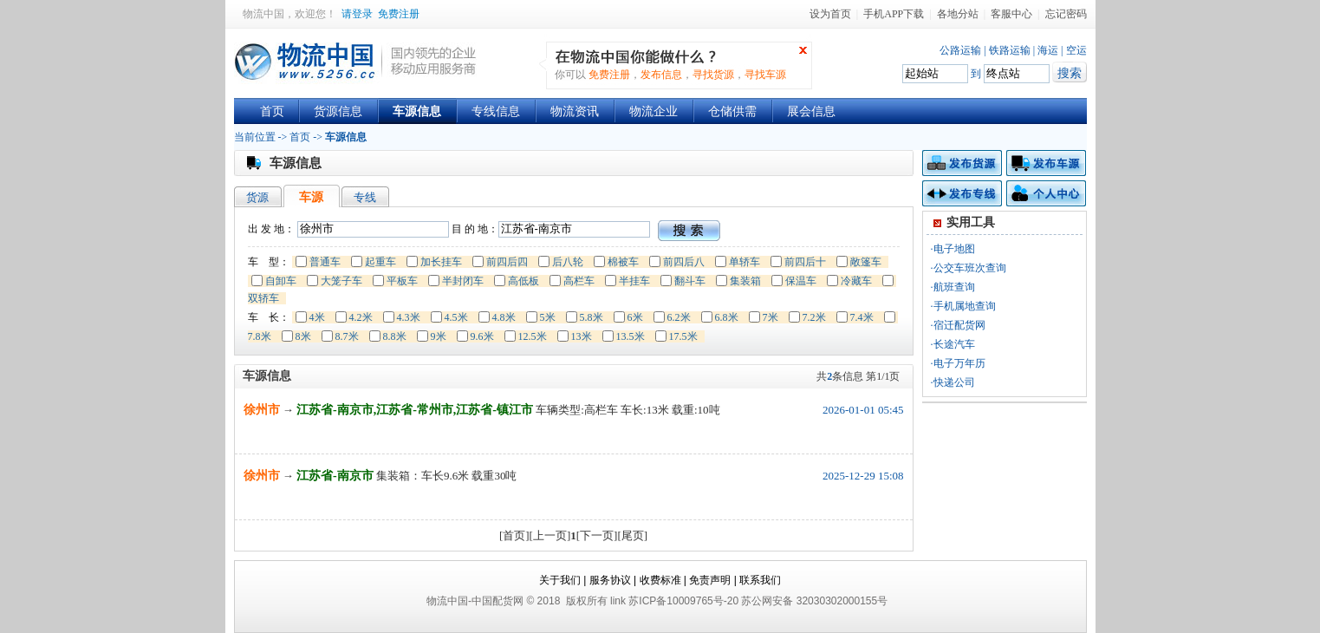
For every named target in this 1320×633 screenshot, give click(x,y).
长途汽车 (954, 344)
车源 (311, 197)
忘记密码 (1066, 14)
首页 (272, 111)
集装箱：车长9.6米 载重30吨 (446, 475)
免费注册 (398, 14)
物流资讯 (574, 111)
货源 (257, 197)
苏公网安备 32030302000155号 (814, 601)
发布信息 (661, 75)
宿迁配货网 (959, 325)
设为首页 (830, 14)
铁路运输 (1010, 50)
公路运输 (960, 50)
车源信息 (417, 111)
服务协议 (610, 580)
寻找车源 (765, 75)
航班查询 (954, 287)
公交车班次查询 (969, 268)
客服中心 (1011, 14)
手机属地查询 (964, 306)
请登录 (357, 14)
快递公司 (954, 382)
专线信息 (495, 111)
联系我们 (760, 580)
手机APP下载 (893, 14)
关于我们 (560, 580)
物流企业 (653, 111)
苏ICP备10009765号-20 (683, 601)
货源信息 (338, 111)
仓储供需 (732, 111)
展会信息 (811, 111)
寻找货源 (713, 75)
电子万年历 (959, 363)
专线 (365, 197)
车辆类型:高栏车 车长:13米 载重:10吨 (627, 409)
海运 (1047, 50)
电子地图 (954, 249)
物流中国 (263, 14)
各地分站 (958, 14)
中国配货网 (497, 601)
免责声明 (710, 580)
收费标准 (660, 580)
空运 (1076, 50)
